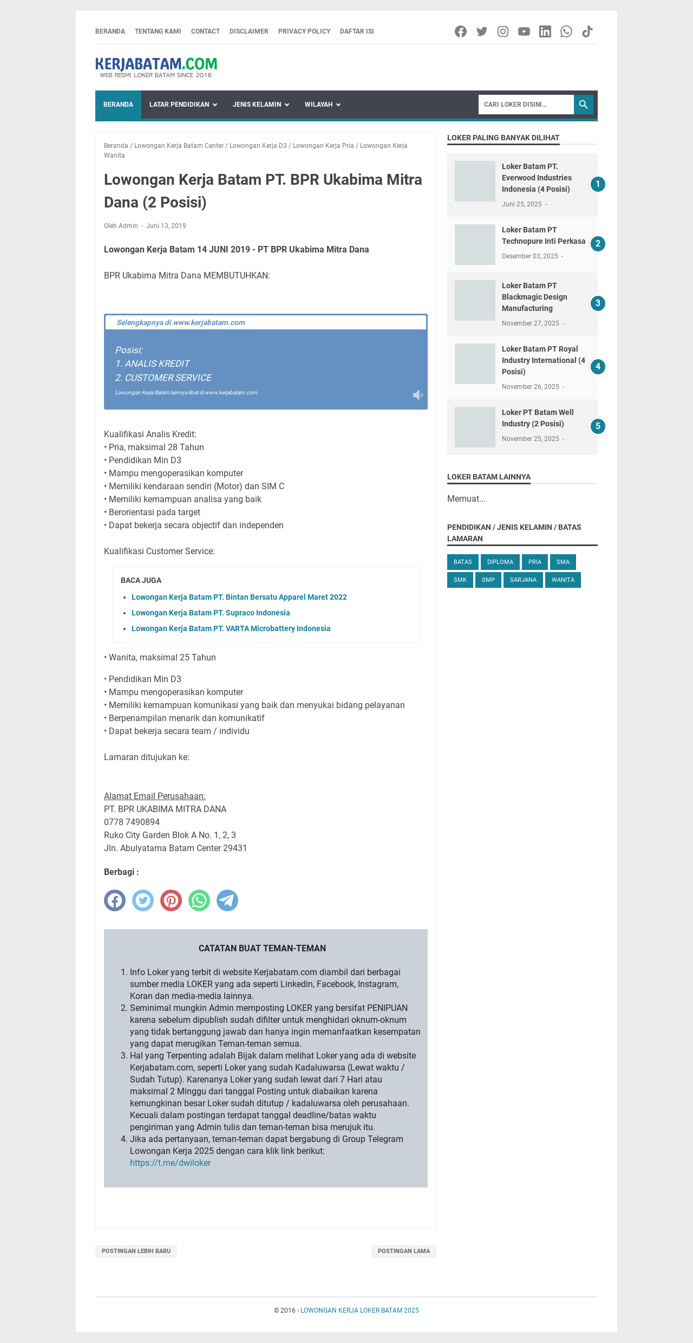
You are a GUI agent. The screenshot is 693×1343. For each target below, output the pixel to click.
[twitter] (143, 900)
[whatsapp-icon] (567, 31)
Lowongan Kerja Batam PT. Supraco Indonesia (211, 612)
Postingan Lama (404, 1251)
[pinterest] (171, 900)
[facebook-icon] (461, 31)
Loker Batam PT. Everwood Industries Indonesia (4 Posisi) (537, 177)
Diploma (500, 562)
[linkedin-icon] (546, 31)
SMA (563, 562)
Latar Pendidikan (179, 104)
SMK (460, 579)
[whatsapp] (199, 900)
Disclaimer (249, 31)
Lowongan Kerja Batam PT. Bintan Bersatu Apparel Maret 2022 (239, 597)
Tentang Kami (158, 31)
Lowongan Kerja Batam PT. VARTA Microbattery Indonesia (231, 628)
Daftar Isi (357, 31)
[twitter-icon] (482, 31)
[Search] (526, 104)
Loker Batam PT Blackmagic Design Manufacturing (534, 297)
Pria (534, 562)
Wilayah (318, 104)
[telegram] (227, 900)
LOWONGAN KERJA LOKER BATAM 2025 (359, 1310)
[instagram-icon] (503, 31)
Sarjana (523, 579)
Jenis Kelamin (257, 104)
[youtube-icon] (524, 31)
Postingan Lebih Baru (136, 1251)
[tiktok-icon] (588, 31)
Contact (205, 31)
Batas (463, 562)
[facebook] (115, 900)
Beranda (110, 31)
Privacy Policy (304, 31)
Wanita (563, 579)
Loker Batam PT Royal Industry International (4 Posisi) (543, 360)
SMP (488, 579)
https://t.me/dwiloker (170, 1163)
